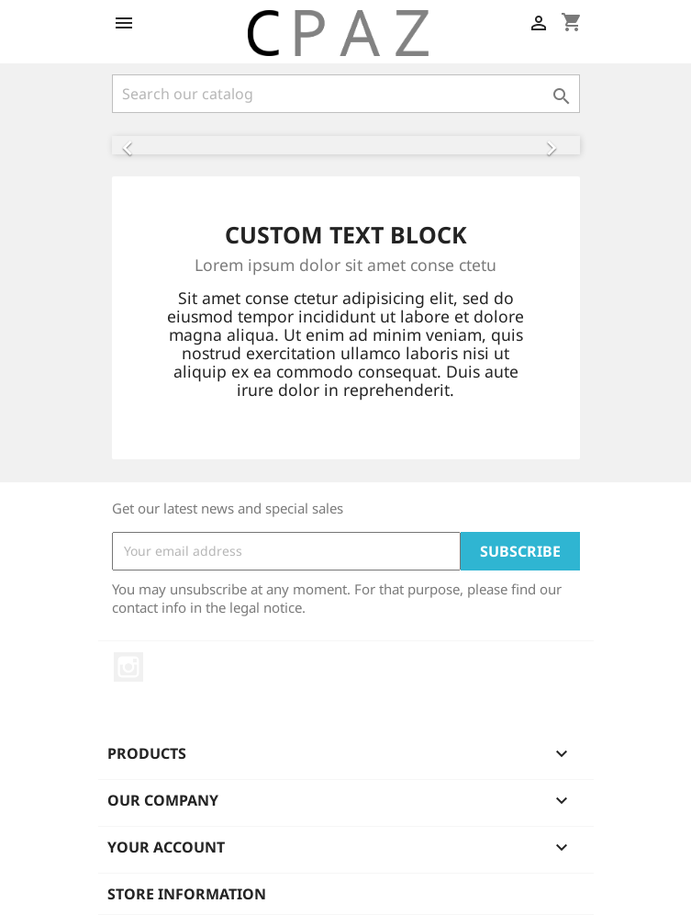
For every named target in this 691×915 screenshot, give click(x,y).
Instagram (128, 667)
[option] (346, 145)
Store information (186, 894)
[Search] (346, 93)
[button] (147, 145)
